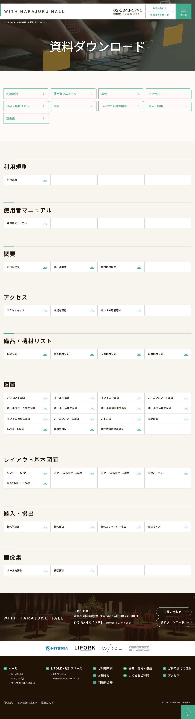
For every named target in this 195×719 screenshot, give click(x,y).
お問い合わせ (160, 8)
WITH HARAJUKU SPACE (66, 678)
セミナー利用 (18, 678)
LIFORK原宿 (59, 674)
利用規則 (8, 702)
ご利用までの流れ (179, 668)
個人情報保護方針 (27, 702)
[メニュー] (183, 11)
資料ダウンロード (159, 15)
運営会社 (47, 702)
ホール (13, 668)
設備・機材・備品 (140, 668)
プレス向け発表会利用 (23, 683)
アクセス (174, 675)
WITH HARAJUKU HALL (15, 22)
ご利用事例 (105, 668)
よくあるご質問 (139, 675)
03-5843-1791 (127, 10)
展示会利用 (17, 674)
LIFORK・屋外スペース (66, 668)
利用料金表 (105, 682)
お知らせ (104, 675)
